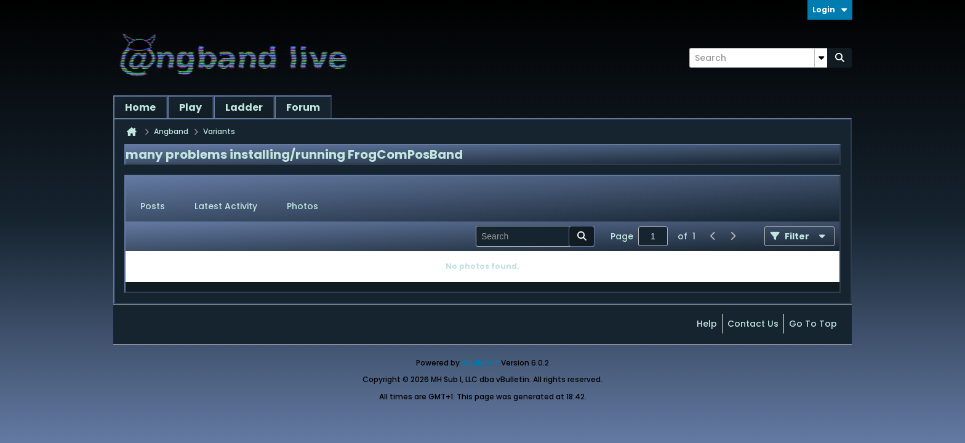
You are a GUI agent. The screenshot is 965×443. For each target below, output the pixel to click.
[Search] (758, 58)
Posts (152, 206)
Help (707, 323)
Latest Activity (225, 206)
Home (140, 107)
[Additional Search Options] (821, 58)
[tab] (153, 207)
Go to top (813, 323)
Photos (302, 206)
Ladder (244, 107)
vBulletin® (480, 362)
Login (829, 9)
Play (190, 107)
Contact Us (753, 323)
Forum (303, 107)
